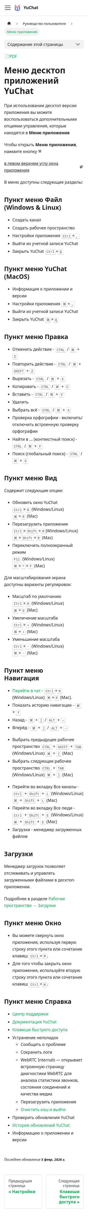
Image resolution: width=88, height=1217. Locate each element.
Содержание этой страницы (35, 44)
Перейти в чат (26, 690)
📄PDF (10, 56)
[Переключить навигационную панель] (7, 7)
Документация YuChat (34, 1022)
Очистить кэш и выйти (43, 1109)
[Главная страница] (9, 24)
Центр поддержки (30, 1014)
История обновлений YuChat (41, 1125)
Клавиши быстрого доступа (40, 1029)
